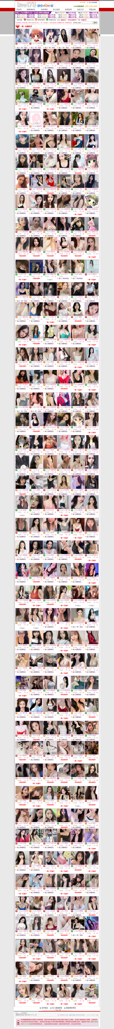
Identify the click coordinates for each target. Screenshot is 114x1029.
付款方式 (80, 9)
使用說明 (68, 9)
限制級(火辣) (30, 20)
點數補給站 (31, 9)
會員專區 (44, 9)
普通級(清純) (52, 20)
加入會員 (56, 9)
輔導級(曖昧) (41, 20)
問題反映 (92, 9)
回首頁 (19, 9)
